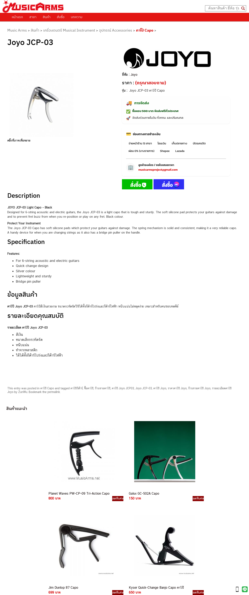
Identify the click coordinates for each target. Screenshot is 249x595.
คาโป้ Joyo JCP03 (123, 388)
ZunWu (22, 392)
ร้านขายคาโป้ (102, 388)
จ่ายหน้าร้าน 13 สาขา (140, 143)
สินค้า (46, 17)
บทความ (76, 17)
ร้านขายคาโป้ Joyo (199, 388)
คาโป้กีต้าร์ (76, 388)
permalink (53, 392)
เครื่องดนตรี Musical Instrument (69, 30)
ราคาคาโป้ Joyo (177, 388)
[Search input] (223, 8)
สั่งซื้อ (61, 17)
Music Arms (17, 30)
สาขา (32, 17)
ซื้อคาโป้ (88, 388)
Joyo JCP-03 (143, 388)
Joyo (134, 75)
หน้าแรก (17, 17)
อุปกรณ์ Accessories (115, 30)
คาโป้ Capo (144, 30)
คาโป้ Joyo (159, 388)
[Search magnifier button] (243, 8)
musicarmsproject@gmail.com (158, 170)
